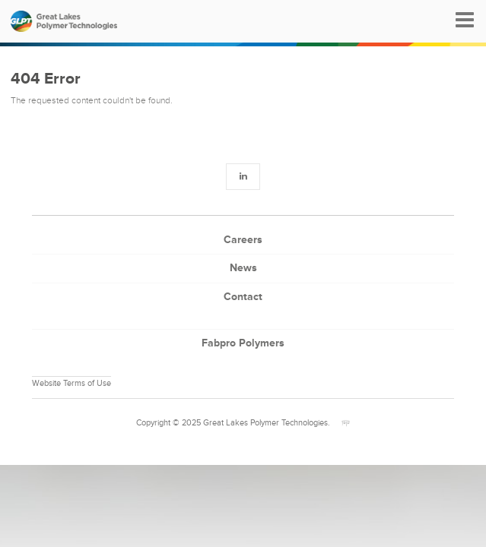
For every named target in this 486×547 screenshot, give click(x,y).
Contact (243, 296)
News (243, 267)
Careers (243, 239)
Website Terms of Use (71, 383)
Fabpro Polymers (243, 343)
